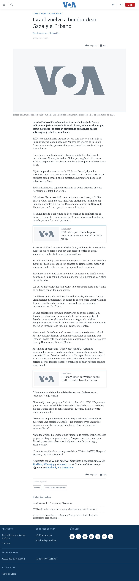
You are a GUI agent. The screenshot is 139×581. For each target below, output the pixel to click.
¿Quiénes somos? (44, 535)
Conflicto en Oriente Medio (47, 14)
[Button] (91, 45)
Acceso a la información (13, 559)
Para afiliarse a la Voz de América (14, 537)
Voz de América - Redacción (46, 33)
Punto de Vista (9, 574)
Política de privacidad (46, 541)
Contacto (6, 543)
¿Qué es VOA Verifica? (46, 559)
